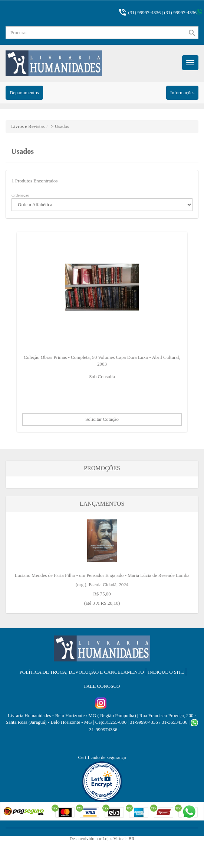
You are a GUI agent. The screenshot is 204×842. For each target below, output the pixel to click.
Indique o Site (166, 672)
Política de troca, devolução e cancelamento (82, 672)
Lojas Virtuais (115, 838)
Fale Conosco (102, 686)
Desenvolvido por (85, 838)
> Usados (60, 126)
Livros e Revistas (28, 126)
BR (132, 838)
